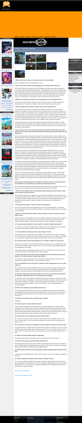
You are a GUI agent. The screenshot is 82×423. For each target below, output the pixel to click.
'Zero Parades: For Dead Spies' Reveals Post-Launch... (36, 420)
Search (54, 36)
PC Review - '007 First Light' (6, 105)
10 (75, 65)
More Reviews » (10, 109)
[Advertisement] (41, 23)
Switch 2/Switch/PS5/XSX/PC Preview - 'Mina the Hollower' (7, 179)
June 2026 (75, 61)
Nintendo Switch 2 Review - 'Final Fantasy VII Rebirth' (6, 101)
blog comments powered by (23, 375)
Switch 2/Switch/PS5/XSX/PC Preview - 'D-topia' (7, 188)
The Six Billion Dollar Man (21, 50)
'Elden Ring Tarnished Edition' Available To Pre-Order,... (36, 419)
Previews (28, 36)
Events (41, 36)
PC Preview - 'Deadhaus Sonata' (7, 182)
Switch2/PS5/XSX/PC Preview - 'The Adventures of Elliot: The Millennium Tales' (7, 163)
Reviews (22, 36)
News (15, 419)
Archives (16, 420)
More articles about (22, 370)
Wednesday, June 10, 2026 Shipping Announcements (35, 421)
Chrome (75, 72)
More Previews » (9, 190)
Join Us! (57, 420)
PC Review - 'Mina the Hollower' (7, 103)
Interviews (35, 36)
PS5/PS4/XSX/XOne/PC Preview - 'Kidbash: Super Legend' (7, 116)
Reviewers (16, 421)
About (57, 419)
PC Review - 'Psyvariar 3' (7, 40)
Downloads (47, 36)
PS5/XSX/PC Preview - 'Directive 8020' (6, 185)
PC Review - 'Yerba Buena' (7, 107)
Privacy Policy (58, 421)
